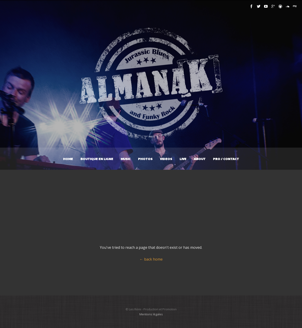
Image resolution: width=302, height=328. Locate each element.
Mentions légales (151, 314)
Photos (145, 158)
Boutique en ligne (96, 158)
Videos (166, 158)
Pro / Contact (226, 158)
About (200, 158)
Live (183, 158)
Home (68, 158)
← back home (151, 259)
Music (126, 158)
